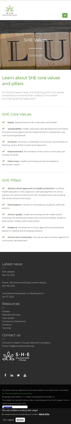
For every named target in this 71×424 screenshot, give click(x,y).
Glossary (6, 311)
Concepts (35, 55)
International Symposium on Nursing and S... (23, 293)
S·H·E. (24, 397)
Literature (7, 324)
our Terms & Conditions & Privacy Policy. (17, 393)
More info (44, 414)
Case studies (8, 318)
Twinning (6, 328)
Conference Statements (14, 321)
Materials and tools (11, 314)
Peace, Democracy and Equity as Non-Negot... (24, 282)
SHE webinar (8, 272)
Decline (20, 420)
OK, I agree (8, 420)
